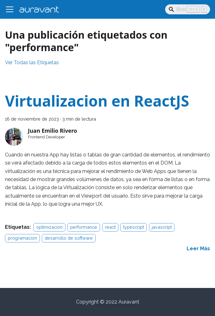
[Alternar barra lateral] (9, 9)
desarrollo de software (69, 238)
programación (22, 238)
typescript (133, 227)
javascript (162, 227)
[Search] (187, 9)
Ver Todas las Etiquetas (32, 62)
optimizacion (49, 227)
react (110, 227)
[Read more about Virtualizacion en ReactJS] (198, 248)
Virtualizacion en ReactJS (97, 101)
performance (83, 227)
